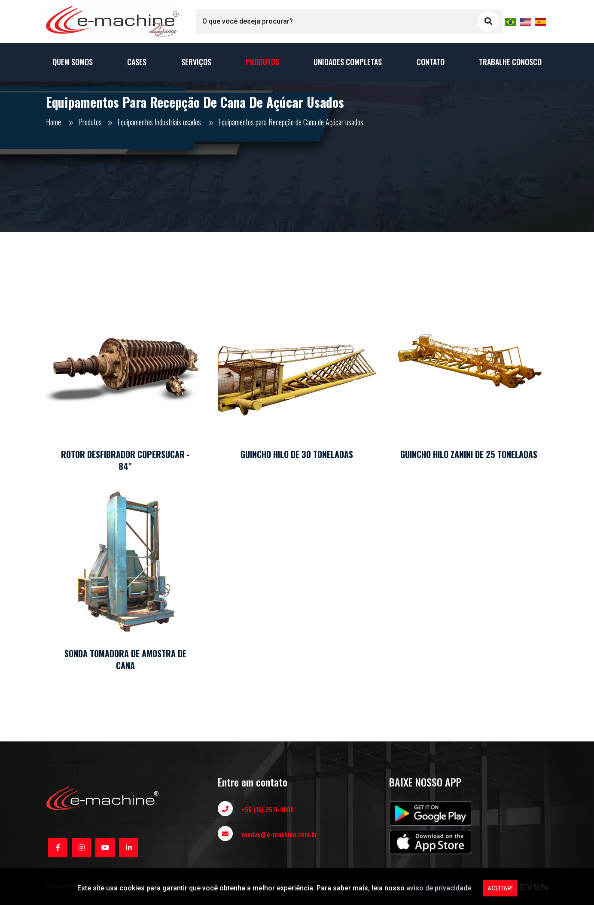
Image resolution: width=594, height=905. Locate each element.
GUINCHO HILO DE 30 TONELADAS (297, 454)
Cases (136, 61)
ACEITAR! (500, 888)
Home (53, 122)
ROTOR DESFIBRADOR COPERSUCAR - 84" (125, 460)
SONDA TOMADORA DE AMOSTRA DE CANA (125, 659)
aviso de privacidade (438, 888)
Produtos (262, 61)
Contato (431, 61)
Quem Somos (72, 61)
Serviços (196, 61)
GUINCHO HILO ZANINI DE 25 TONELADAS (468, 454)
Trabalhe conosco (510, 61)
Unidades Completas (348, 61)
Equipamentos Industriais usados (159, 122)
